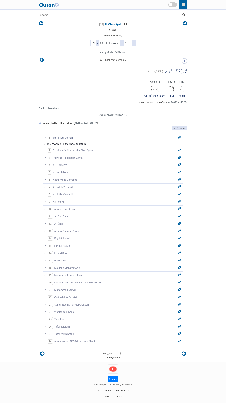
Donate (113, 379)
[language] (42, 60)
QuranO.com (111, 390)
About (107, 396)
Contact (118, 396)
